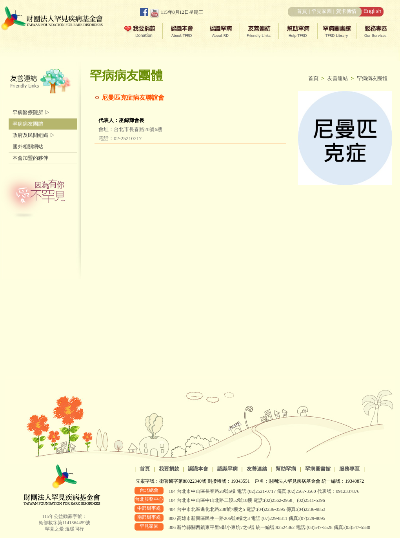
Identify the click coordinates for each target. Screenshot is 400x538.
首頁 (302, 11)
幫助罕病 (286, 469)
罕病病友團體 (372, 78)
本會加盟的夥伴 (30, 158)
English (373, 11)
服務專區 (349, 469)
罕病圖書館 (318, 469)
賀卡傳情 (346, 11)
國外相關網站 (28, 147)
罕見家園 (321, 11)
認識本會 (198, 469)
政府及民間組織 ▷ (34, 135)
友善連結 (339, 78)
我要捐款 (169, 469)
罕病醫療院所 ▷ (31, 112)
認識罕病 (227, 469)
